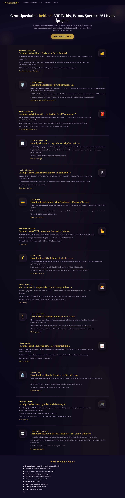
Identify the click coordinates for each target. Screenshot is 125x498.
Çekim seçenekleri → (37, 217)
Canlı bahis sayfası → (37, 273)
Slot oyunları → (24, 302)
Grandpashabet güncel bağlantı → (30, 71)
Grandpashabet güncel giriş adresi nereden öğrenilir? (42, 466)
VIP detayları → (24, 244)
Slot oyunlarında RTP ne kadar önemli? (38, 476)
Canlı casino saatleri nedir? (34, 489)
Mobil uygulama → (36, 332)
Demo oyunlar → (24, 420)
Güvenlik (55, 2)
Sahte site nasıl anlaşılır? (33, 481)
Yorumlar (47, 2)
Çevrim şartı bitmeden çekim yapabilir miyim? (40, 471)
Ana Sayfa (26, 2)
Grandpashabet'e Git (61, 36)
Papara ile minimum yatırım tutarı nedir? (38, 469)
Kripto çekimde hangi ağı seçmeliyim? (37, 474)
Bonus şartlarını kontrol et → (28, 129)
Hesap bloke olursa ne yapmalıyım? (37, 484)
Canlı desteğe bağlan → (38, 449)
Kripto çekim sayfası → (26, 188)
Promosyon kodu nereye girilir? (35, 487)
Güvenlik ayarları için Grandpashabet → (43, 100)
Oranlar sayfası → (24, 361)
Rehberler (34, 2)
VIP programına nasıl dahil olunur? (36, 479)
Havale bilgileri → (36, 390)
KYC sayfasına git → (36, 159)
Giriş (41, 2)
